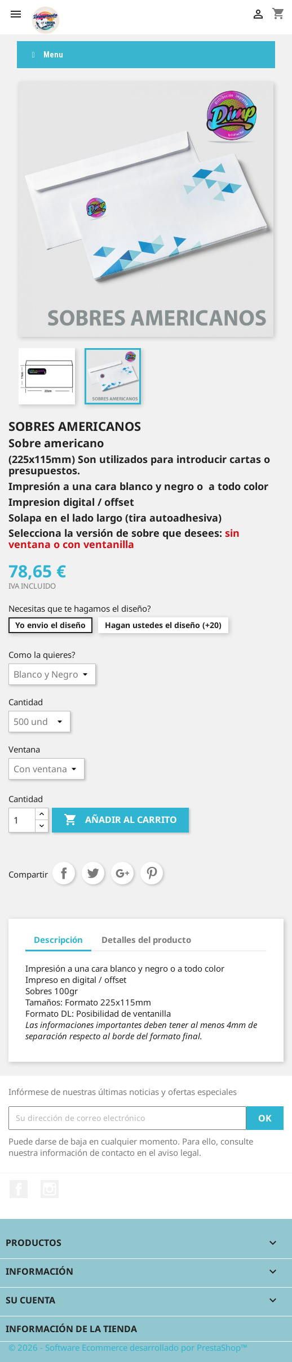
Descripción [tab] (58, 939)
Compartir (63, 873)
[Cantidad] (22, 820)
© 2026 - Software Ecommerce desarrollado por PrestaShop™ (127, 1347)
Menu (45, 54)
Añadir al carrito (120, 820)
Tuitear (93, 873)
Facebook (19, 1189)
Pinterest (151, 873)
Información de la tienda (71, 1329)
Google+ (122, 873)
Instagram (50, 1189)
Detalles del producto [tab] (146, 939)
